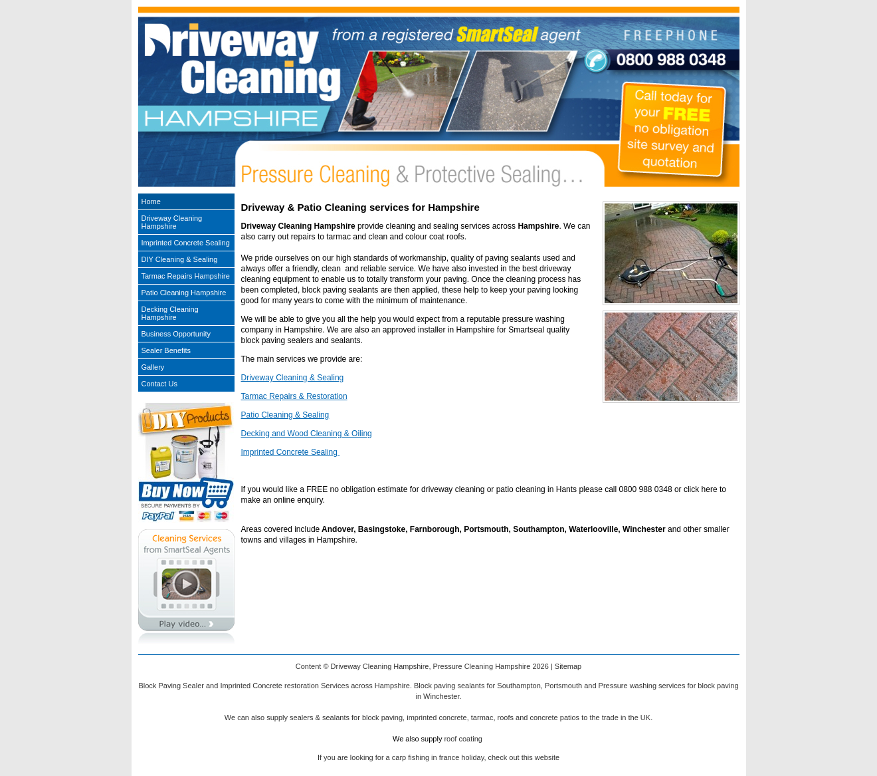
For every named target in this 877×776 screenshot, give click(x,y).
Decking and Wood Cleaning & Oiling (306, 433)
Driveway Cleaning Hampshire (172, 222)
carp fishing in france (426, 757)
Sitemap (568, 666)
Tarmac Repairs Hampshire (186, 276)
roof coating (463, 739)
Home (151, 201)
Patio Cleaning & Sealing (285, 415)
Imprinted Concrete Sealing (290, 452)
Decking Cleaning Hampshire (170, 313)
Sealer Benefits (166, 350)
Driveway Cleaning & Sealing (292, 377)
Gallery (153, 367)
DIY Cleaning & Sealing (180, 259)
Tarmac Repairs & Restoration (294, 396)
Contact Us (159, 384)
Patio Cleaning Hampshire (184, 293)
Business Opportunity (176, 334)
